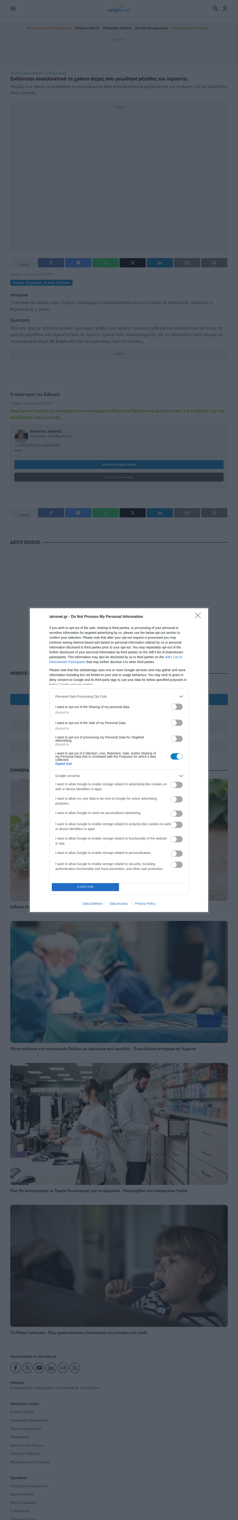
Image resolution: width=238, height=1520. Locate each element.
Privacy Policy (145, 903)
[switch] (177, 707)
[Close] (199, 616)
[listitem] (119, 696)
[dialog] (119, 760)
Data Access (119, 903)
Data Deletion (92, 903)
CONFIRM (85, 887)
